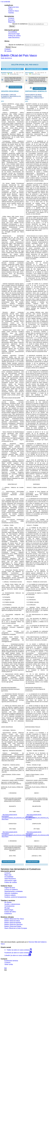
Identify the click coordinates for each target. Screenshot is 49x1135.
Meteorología (8, 910)
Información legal (14, 34)
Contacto (11, 18)
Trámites (11, 13)
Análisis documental (39, 88)
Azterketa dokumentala (15, 87)
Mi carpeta (7, 51)
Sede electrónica (6, 58)
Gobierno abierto (10, 895)
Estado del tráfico (10, 911)
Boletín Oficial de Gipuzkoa (13, 924)
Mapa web (11, 22)
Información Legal (10, 880)
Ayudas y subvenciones (12, 904)
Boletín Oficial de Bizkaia (12, 922)
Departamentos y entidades (13, 891)
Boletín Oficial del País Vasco (19, 55)
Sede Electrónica (13, 37)
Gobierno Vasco (13, 11)
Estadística (8, 913)
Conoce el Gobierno (11, 889)
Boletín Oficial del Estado (12, 926)
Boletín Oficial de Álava (12, 921)
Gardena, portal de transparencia (15, 897)
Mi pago (7, 908)
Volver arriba (8, 964)
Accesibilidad (12, 32)
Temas (10, 9)
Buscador (11, 20)
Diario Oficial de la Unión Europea (15, 928)
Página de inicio (13, 7)
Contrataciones (9, 906)
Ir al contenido (5, 1)
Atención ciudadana (11, 893)
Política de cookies (14, 35)
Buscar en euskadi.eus (20, 24)
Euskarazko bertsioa (11, 960)
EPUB (14, 74)
